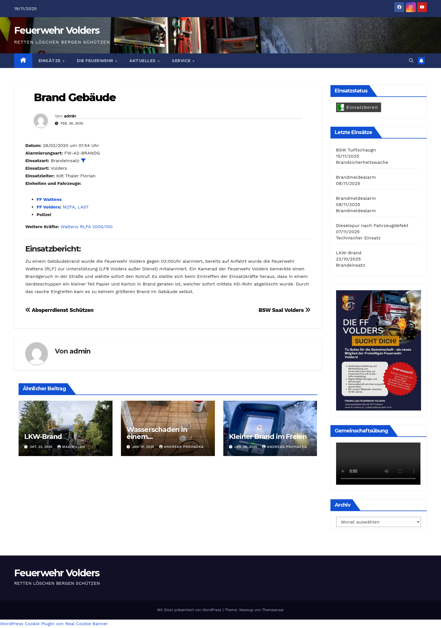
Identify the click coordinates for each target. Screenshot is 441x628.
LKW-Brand (43, 436)
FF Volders (48, 207)
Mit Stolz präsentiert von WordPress (190, 610)
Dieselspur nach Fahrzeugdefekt (372, 225)
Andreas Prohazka (181, 447)
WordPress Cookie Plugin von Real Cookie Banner (54, 623)
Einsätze (50, 60)
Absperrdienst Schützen (59, 310)
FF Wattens (49, 199)
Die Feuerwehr (95, 60)
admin (70, 116)
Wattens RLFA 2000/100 (86, 226)
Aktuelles (143, 60)
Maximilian (71, 447)
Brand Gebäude (75, 97)
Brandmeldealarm (356, 177)
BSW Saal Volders (284, 310)
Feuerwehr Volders (56, 30)
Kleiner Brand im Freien (268, 436)
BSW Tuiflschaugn (356, 150)
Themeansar (273, 610)
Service (182, 60)
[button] (411, 60)
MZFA (69, 207)
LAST (83, 207)
